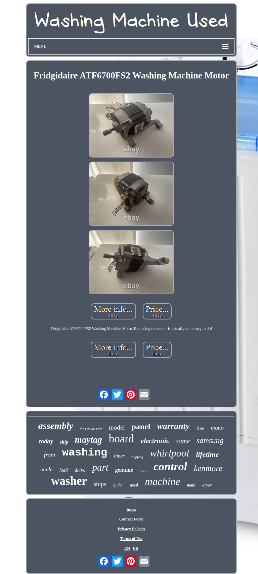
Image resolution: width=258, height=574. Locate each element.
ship (64, 442)
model (117, 427)
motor (218, 428)
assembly (55, 425)
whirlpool (169, 453)
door (143, 471)
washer (69, 480)
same (183, 441)
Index (131, 509)
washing (84, 452)
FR (135, 548)
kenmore (208, 468)
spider (118, 485)
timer (119, 456)
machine (162, 481)
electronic (155, 441)
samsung (210, 440)
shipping (137, 457)
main (191, 485)
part (100, 467)
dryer (207, 484)
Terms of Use (131, 538)
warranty (173, 426)
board (121, 439)
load (63, 470)
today (46, 441)
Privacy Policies (131, 529)
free (200, 428)
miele (46, 469)
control (170, 466)
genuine (124, 470)
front (49, 455)
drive (80, 470)
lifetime (207, 454)
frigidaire (91, 429)
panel (140, 426)
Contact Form (131, 519)
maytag (88, 440)
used (134, 484)
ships (100, 484)
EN (127, 548)
